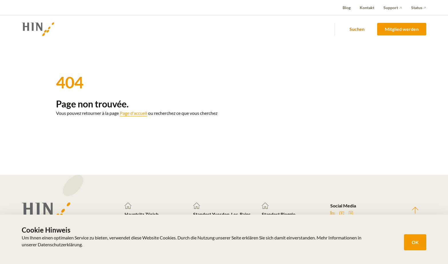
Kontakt (367, 7)
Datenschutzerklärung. (60, 244)
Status (416, 7)
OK (415, 242)
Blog (347, 7)
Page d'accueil (133, 113)
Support (390, 7)
